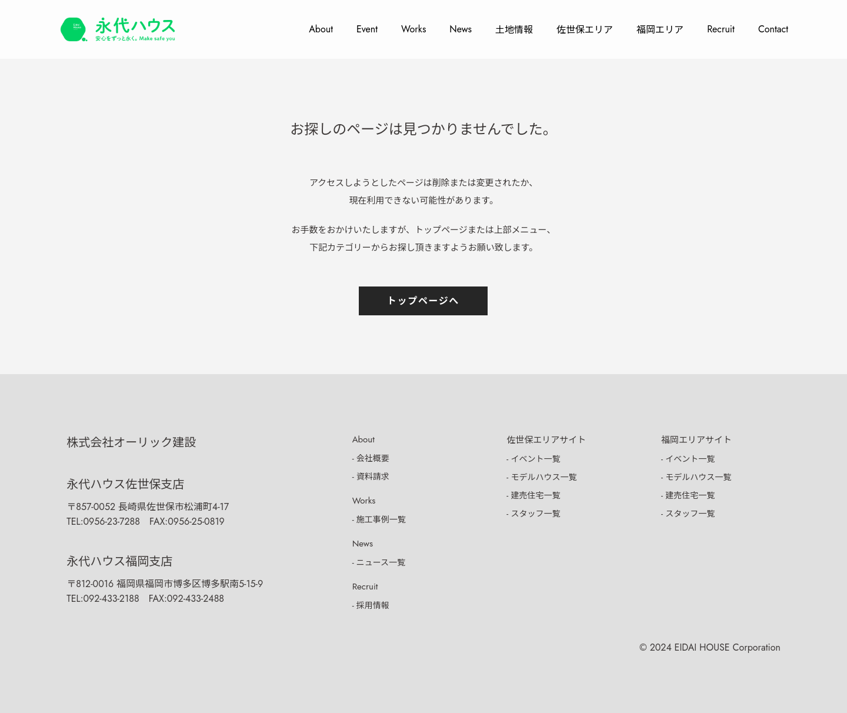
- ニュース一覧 (378, 562)
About (321, 29)
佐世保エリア (584, 29)
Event (367, 29)
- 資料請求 (370, 476)
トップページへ (423, 301)
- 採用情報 (370, 605)
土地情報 (514, 29)
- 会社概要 (370, 458)
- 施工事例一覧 (379, 519)
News (460, 29)
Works (413, 29)
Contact (773, 29)
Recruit (721, 29)
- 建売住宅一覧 (533, 495)
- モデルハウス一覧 (541, 477)
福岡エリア (659, 29)
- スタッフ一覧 (533, 513)
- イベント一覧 (533, 459)
